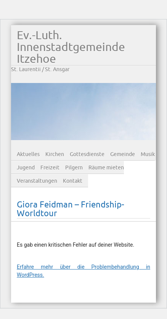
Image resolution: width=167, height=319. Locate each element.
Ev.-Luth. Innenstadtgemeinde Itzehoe (71, 47)
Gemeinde (122, 154)
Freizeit (49, 168)
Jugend (26, 168)
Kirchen (54, 154)
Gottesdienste (87, 154)
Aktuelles (28, 154)
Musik (148, 154)
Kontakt (72, 181)
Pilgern (74, 168)
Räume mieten (106, 168)
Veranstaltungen (37, 181)
